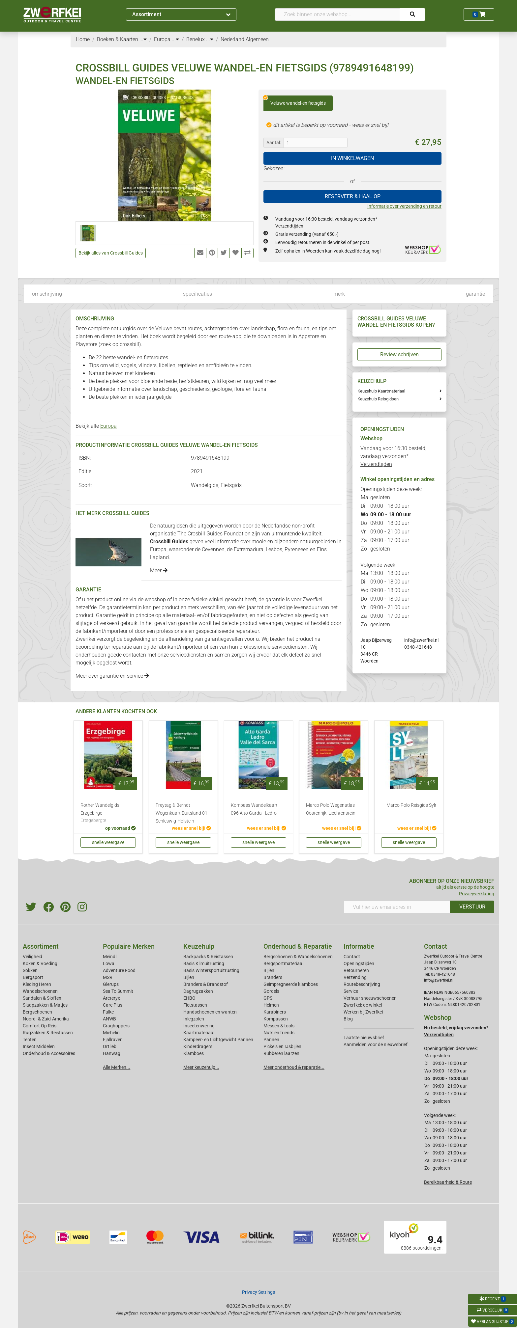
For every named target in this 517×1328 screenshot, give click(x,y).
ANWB (109, 1018)
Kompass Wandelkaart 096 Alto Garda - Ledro (254, 809)
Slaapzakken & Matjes (45, 1005)
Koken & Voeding (40, 963)
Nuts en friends (278, 1032)
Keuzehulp (198, 946)
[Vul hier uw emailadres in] (397, 907)
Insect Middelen (39, 1046)
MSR (107, 977)
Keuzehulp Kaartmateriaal (381, 391)
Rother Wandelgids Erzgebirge (108, 813)
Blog (348, 1018)
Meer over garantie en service (112, 676)
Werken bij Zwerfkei (363, 1012)
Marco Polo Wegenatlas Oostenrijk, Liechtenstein (330, 809)
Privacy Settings (258, 1292)
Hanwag (111, 1053)
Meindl (109, 956)
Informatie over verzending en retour (404, 206)
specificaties (197, 294)
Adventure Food (119, 970)
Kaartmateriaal (198, 1032)
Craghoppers (116, 1025)
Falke (108, 1012)
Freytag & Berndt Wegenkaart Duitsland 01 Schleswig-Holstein (181, 813)
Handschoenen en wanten (210, 1012)
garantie (475, 294)
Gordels (271, 991)
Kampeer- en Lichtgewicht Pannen (218, 1039)
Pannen (271, 1039)
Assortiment (181, 14)
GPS (267, 998)
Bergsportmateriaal (283, 963)
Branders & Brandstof (205, 984)
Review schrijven (399, 354)
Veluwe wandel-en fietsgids (294, 101)
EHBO (189, 998)
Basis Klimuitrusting (203, 963)
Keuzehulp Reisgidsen (378, 398)
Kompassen (275, 1018)
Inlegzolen (193, 1018)
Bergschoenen (37, 1012)
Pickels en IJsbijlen (282, 1046)
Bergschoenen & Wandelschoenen (298, 956)
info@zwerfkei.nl (421, 640)
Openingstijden (359, 963)
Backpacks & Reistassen (208, 956)
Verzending (355, 977)
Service (351, 991)
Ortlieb (109, 1046)
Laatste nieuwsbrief (364, 1037)
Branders (272, 977)
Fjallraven (113, 1039)
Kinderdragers (197, 1046)
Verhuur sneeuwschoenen (370, 998)
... (143, 39)
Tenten (30, 1039)
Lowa (108, 963)
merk (339, 294)
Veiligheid (32, 956)
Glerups (111, 984)
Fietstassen (195, 1005)
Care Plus (112, 1005)
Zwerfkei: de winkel (363, 1005)
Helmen (271, 1005)
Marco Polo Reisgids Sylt (411, 805)
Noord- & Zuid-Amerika (46, 1018)
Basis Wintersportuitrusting (211, 970)
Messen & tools (278, 1025)
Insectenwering (199, 1025)
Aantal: (273, 142)
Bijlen (188, 977)
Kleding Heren (37, 984)
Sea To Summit (118, 991)
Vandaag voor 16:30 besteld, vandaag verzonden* (393, 456)
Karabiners (274, 1012)
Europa (108, 426)
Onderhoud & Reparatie (297, 946)
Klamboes (193, 1053)
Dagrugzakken (198, 991)
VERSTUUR (472, 907)
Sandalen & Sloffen (42, 998)
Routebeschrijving (362, 984)
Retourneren (356, 970)
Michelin (111, 1032)
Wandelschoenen (40, 991)
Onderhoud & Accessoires (49, 1053)
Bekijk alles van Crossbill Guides (110, 253)
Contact (352, 956)
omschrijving (47, 294)
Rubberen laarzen (281, 1053)
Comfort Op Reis (39, 1025)
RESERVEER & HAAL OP (352, 196)
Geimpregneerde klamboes (290, 984)
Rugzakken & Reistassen (48, 1032)
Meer (158, 570)
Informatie (359, 946)
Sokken (30, 970)
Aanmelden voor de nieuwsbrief (376, 1044)
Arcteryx (111, 998)
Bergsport (33, 977)
